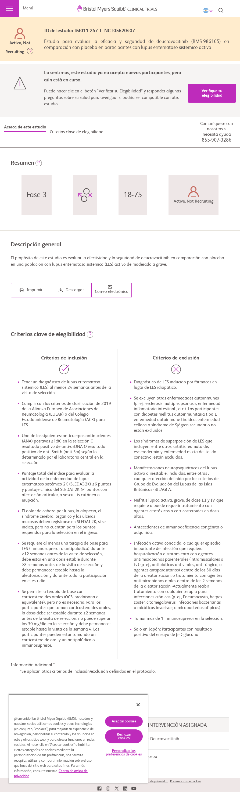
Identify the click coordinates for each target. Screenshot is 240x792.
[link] (99, 789)
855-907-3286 (216, 140)
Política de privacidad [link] (153, 781)
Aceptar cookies (124, 721)
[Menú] (9, 8)
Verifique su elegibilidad (212, 93)
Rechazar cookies (124, 736)
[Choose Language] (208, 10)
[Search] (221, 10)
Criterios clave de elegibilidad (76, 132)
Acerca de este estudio (25, 127)
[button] (30, 52)
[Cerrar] (138, 705)
